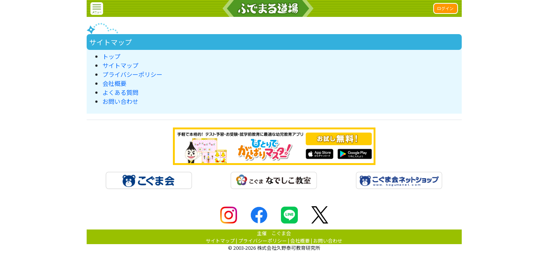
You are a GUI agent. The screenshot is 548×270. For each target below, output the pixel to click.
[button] (96, 8)
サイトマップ (120, 65)
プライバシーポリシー (132, 74)
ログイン (445, 8)
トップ (111, 56)
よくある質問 (120, 92)
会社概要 (114, 83)
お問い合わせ (120, 101)
